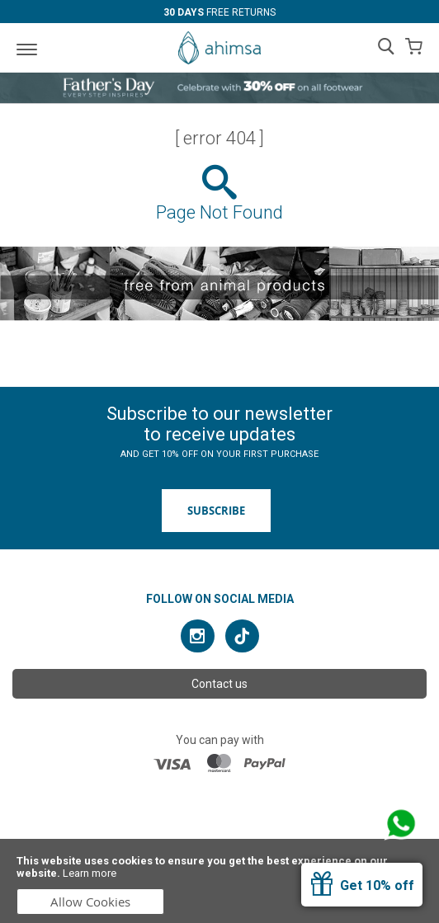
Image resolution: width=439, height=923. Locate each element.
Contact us (219, 683)
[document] (219, 881)
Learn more (89, 873)
